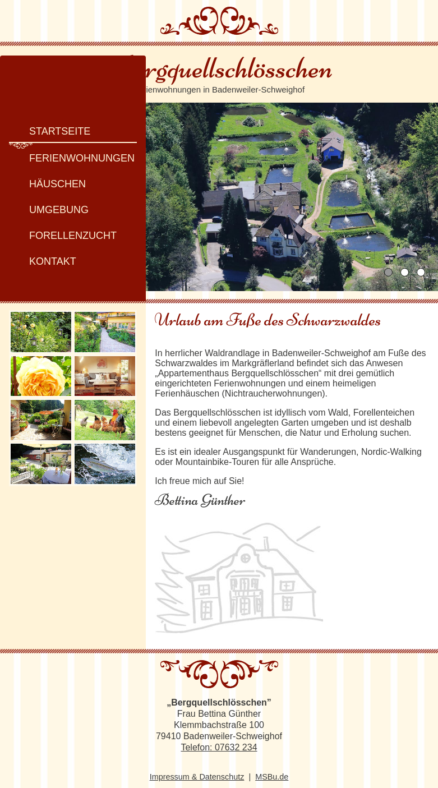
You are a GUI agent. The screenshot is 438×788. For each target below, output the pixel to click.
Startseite (50, 124)
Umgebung (50, 203)
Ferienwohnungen (73, 151)
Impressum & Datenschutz (197, 766)
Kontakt (43, 254)
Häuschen (48, 177)
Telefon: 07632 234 (219, 736)
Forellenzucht (64, 228)
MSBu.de (271, 766)
